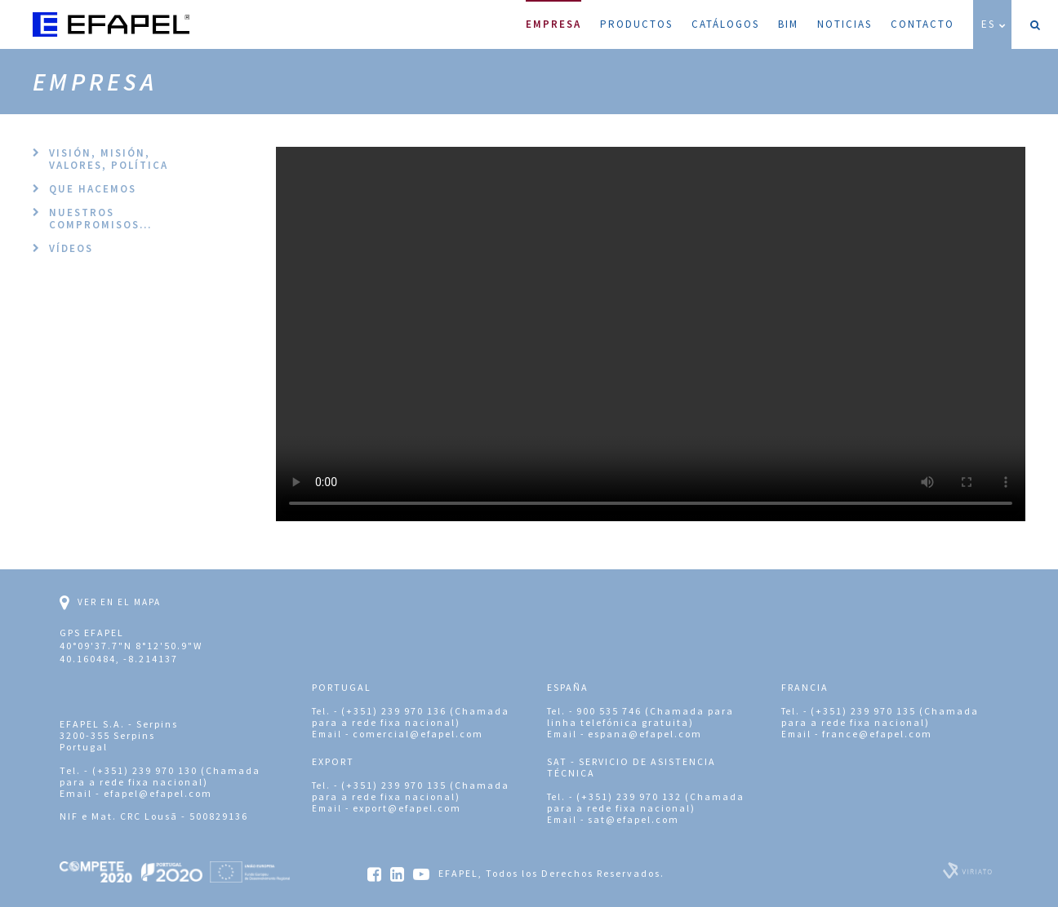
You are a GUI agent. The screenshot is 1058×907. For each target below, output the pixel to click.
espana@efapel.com (645, 734)
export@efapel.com (407, 808)
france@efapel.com (877, 734)
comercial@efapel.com (418, 734)
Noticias (844, 24)
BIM (788, 24)
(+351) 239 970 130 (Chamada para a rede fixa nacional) (160, 776)
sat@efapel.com (633, 819)
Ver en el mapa (110, 603)
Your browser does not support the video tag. (650, 334)
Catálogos (725, 24)
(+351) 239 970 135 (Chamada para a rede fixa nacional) (880, 716)
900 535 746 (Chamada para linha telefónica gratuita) (640, 716)
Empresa (553, 15)
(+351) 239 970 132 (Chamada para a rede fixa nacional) (646, 802)
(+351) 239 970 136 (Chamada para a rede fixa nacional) (410, 716)
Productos (636, 24)
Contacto (922, 24)
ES (994, 24)
